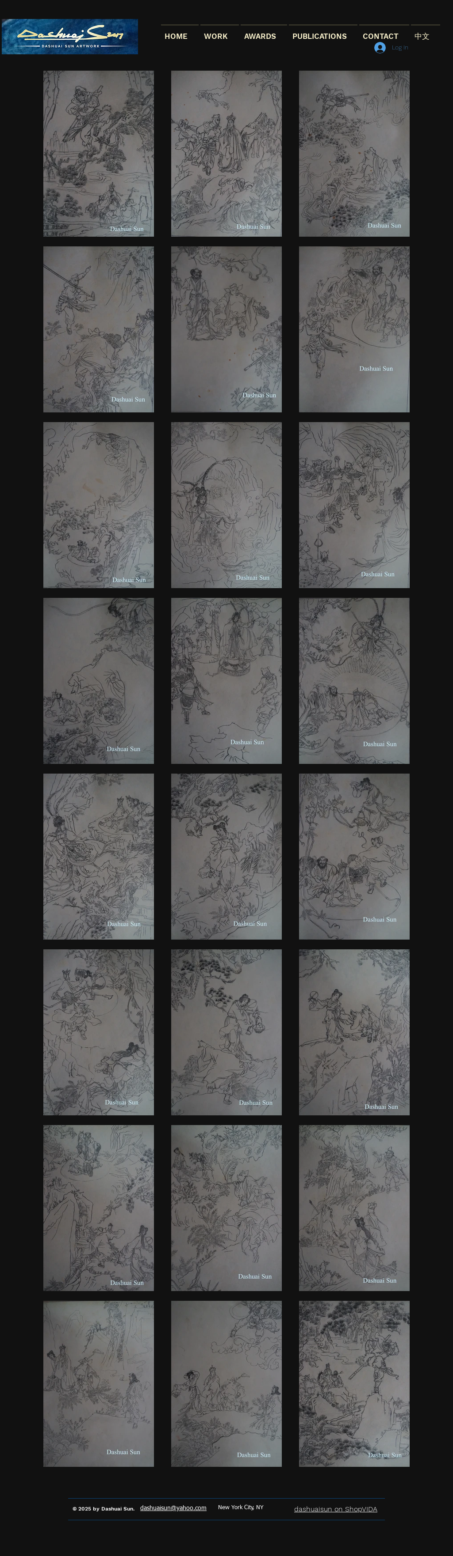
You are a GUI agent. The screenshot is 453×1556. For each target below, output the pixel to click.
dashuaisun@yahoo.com (173, 1508)
